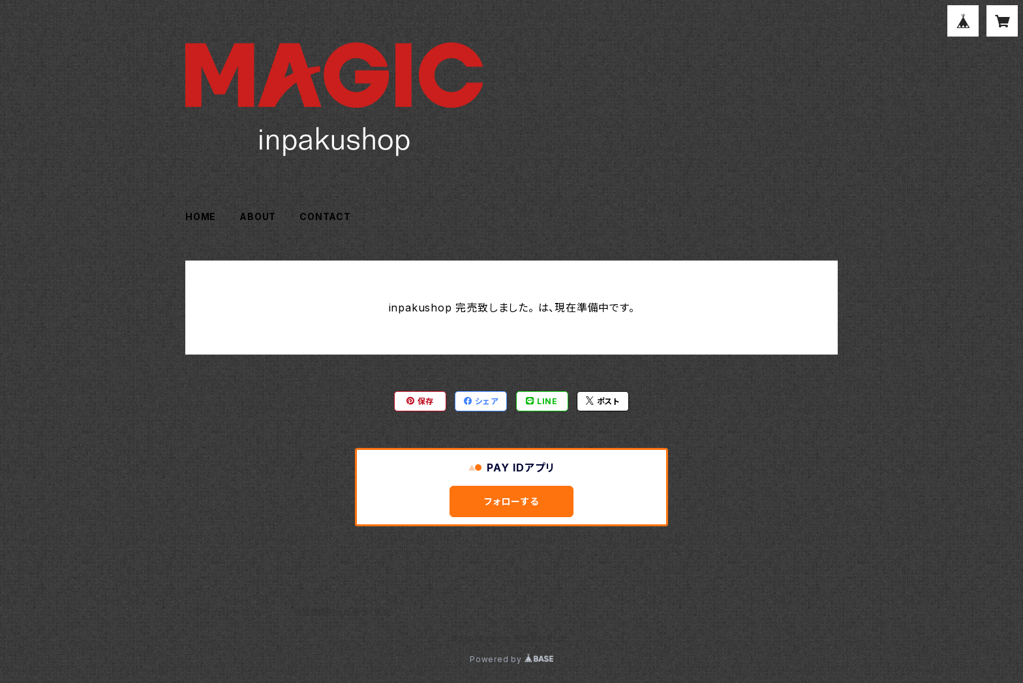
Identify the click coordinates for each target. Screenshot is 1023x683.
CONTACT (325, 216)
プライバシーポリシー (234, 612)
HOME (200, 216)
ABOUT (257, 216)
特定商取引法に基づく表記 (342, 612)
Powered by (511, 659)
